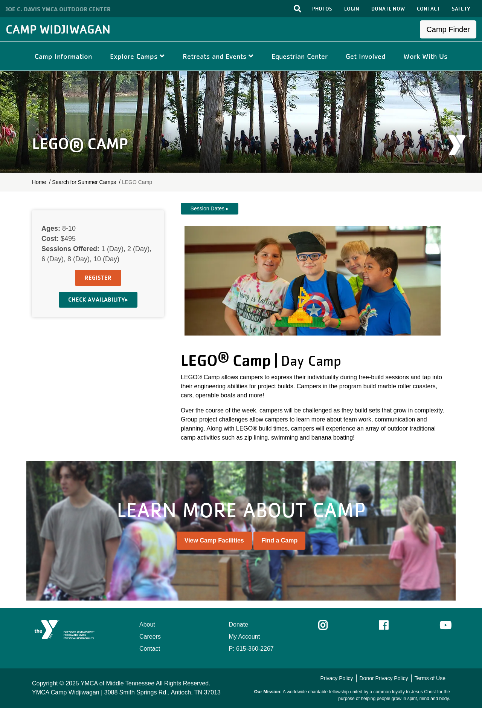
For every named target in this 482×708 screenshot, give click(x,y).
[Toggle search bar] (297, 8)
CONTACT (428, 9)
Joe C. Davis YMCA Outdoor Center (58, 9)
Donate (239, 624)
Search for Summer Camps (84, 182)
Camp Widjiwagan (58, 29)
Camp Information (63, 56)
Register (98, 277)
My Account (244, 636)
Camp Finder (448, 29)
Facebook (388, 625)
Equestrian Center (300, 56)
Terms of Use (430, 678)
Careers (150, 636)
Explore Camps (137, 56)
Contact (149, 648)
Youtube (444, 625)
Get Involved (365, 56)
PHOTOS (322, 9)
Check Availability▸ (98, 299)
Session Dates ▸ (210, 208)
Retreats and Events (218, 56)
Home (39, 182)
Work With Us (425, 56)
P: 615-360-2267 (251, 648)
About (147, 624)
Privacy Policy (336, 678)
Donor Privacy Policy (383, 678)
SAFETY (461, 9)
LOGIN (351, 9)
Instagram (328, 625)
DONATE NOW (388, 9)
